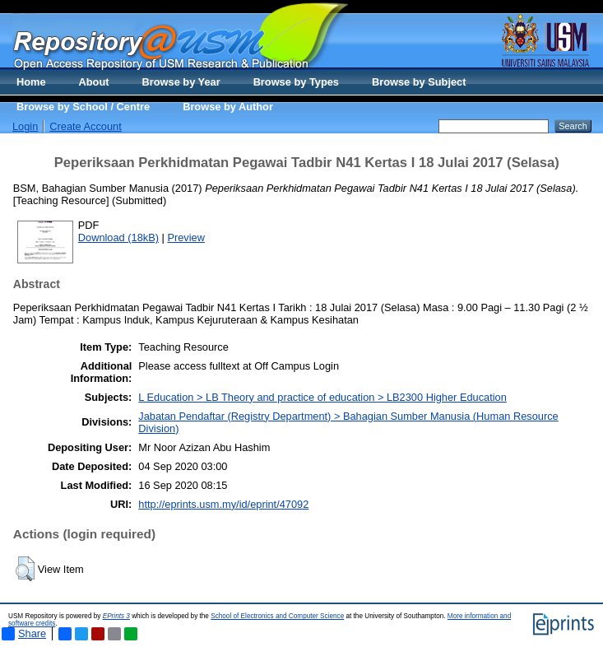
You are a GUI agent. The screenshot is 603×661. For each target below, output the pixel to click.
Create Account (85, 126)
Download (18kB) (118, 237)
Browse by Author (228, 106)
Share (24, 633)
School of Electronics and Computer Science (277, 616)
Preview (186, 237)
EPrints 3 (116, 616)
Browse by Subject (419, 82)
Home (31, 82)
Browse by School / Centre (83, 106)
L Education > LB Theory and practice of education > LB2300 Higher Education (322, 397)
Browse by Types (296, 82)
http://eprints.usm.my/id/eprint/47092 (223, 504)
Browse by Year (181, 82)
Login (25, 126)
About (94, 82)
